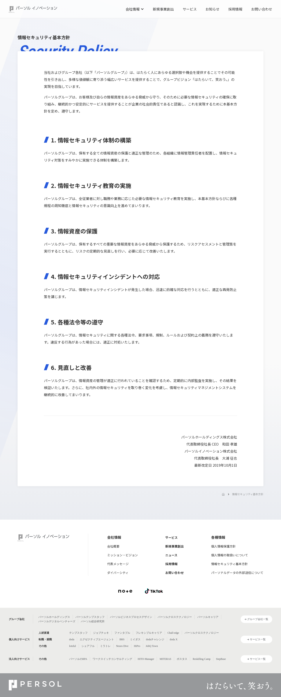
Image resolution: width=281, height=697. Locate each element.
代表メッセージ (118, 564)
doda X (173, 639)
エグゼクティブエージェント (97, 639)
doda (71, 639)
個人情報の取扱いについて (229, 555)
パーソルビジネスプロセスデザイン (131, 617)
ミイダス (135, 639)
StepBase (221, 659)
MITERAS (165, 659)
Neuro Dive (122, 646)
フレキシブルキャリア (149, 632)
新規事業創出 (163, 9)
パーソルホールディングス (54, 617)
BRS (121, 639)
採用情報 (235, 9)
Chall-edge (173, 632)
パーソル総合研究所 (92, 621)
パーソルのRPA (78, 659)
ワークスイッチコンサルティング (112, 659)
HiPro (137, 646)
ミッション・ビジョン (122, 555)
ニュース (171, 555)
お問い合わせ (261, 9)
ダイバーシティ (117, 572)
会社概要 (113, 546)
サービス (190, 9)
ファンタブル (122, 632)
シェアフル (88, 646)
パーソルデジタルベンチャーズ (56, 621)
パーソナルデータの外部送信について (237, 572)
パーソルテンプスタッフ (90, 617)
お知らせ (212, 9)
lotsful (72, 646)
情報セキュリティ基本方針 (247, 494)
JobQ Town (152, 646)
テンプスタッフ (78, 632)
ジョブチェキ (101, 632)
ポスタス (182, 659)
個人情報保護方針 (223, 546)
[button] (134, 9)
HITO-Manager (146, 659)
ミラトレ (105, 646)
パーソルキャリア (207, 617)
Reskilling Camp (202, 659)
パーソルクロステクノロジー (175, 617)
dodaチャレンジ (155, 639)
